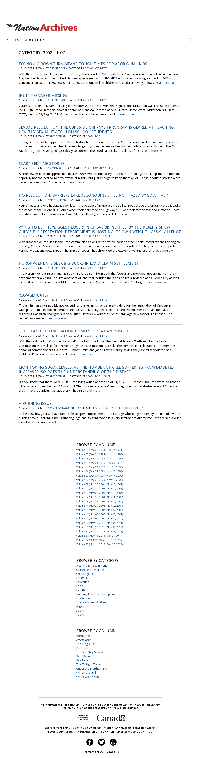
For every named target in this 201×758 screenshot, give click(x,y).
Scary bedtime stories (42, 163)
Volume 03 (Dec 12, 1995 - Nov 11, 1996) (99, 457)
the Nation (57, 68)
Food (79, 584)
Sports (80, 609)
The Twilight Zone (88, 663)
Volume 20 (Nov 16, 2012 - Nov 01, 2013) (99, 530)
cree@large (83, 638)
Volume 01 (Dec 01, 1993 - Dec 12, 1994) (99, 448)
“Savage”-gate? (34, 294)
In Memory (83, 597)
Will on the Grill (86, 671)
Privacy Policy (95, 751)
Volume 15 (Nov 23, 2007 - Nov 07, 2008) (99, 508)
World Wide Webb (88, 675)
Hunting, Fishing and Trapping (95, 593)
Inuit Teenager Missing (43, 95)
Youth (80, 613)
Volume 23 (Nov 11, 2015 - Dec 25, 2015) (99, 543)
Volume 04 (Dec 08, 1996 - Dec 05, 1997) (99, 461)
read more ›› (165, 82)
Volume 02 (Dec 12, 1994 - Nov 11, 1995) (99, 453)
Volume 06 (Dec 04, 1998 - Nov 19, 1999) (99, 470)
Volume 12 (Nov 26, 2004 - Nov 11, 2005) (99, 495)
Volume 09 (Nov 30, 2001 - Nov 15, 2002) (99, 483)
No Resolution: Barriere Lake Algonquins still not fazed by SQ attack (93, 194)
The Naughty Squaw (89, 651)
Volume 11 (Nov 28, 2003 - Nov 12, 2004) (99, 491)
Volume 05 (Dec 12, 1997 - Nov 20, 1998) (99, 465)
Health (106, 235)
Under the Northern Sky (126, 406)
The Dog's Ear (85, 642)
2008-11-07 (92, 68)
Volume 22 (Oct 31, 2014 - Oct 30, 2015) (99, 538)
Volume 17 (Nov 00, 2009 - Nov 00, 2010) (99, 517)
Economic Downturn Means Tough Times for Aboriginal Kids (83, 63)
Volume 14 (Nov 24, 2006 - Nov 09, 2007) (99, 504)
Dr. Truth (82, 647)
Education (82, 580)
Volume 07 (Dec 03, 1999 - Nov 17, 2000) (99, 474)
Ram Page (83, 655)
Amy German (58, 136)
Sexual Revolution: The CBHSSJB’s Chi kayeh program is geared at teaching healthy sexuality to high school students (96, 129)
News (103, 68)
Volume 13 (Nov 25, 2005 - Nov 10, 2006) (99, 500)
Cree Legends (85, 572)
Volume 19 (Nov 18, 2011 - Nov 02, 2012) (99, 525)
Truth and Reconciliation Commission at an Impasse (74, 330)
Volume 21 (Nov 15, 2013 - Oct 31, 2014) (99, 534)
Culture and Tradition (90, 568)
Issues (12, 40)
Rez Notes (106, 167)
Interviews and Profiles (91, 601)
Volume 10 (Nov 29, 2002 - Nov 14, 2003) (99, 487)
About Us (35, 40)
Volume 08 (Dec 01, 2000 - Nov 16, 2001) (99, 478)
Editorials (82, 576)
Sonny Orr (57, 167)
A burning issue (35, 402)
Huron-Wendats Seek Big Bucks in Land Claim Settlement (79, 262)
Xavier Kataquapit (62, 406)
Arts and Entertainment (91, 564)
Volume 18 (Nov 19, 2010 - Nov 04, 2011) (99, 521)
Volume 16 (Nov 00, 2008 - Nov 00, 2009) (99, 513)
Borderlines (83, 634)
